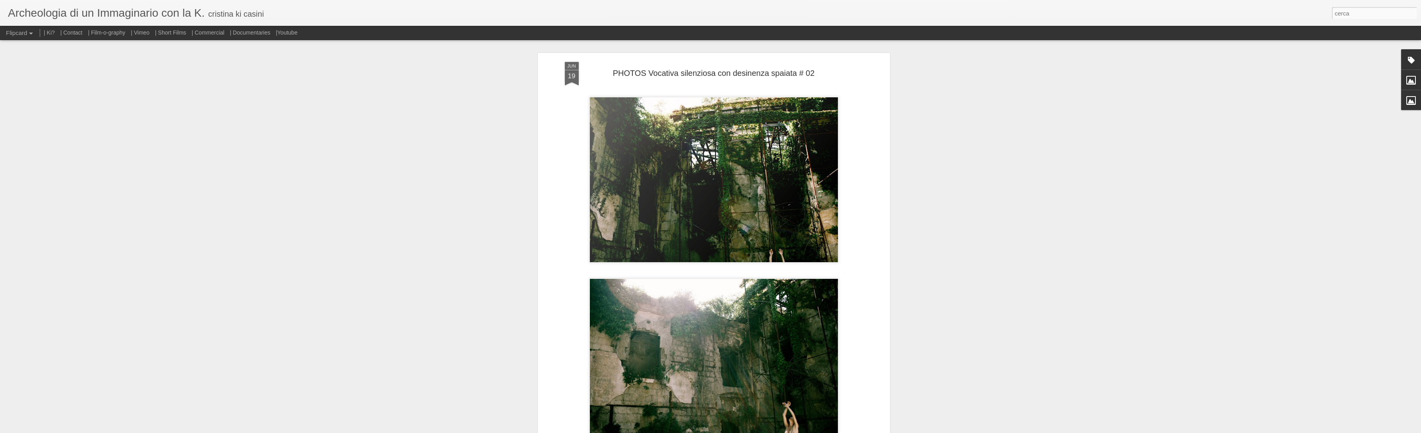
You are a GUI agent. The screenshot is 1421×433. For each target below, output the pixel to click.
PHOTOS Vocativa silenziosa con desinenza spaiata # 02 (714, 70)
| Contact (71, 32)
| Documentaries (250, 32)
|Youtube (287, 32)
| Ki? (49, 32)
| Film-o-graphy (107, 32)
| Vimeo (140, 32)
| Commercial (208, 32)
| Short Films (170, 32)
